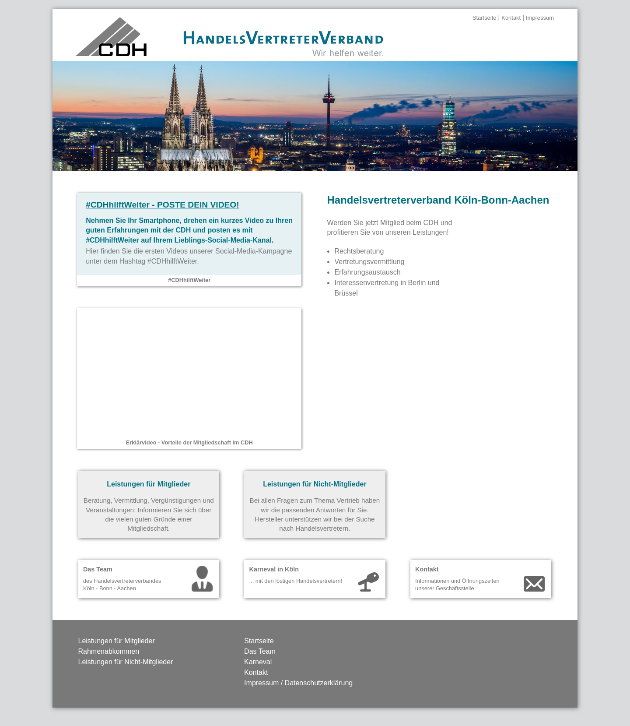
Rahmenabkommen (109, 651)
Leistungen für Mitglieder (116, 641)
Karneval (258, 662)
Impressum (540, 17)
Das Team (260, 651)
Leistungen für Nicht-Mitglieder (125, 662)
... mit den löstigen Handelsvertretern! (295, 581)
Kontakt (511, 17)
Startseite (484, 17)
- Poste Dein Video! (162, 204)
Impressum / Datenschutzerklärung (298, 683)
